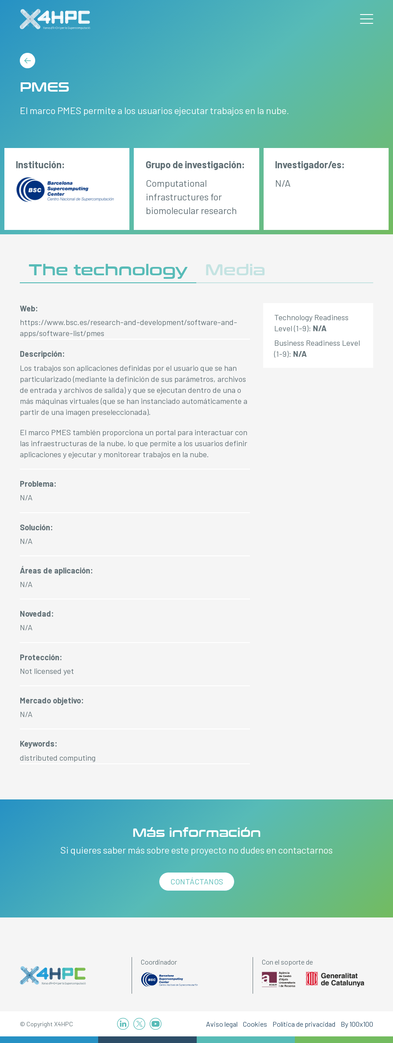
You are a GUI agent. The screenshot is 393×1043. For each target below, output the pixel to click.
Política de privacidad (303, 1024)
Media (235, 270)
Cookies (255, 1024)
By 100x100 (357, 1024)
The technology (108, 270)
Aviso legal (222, 1024)
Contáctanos (196, 881)
